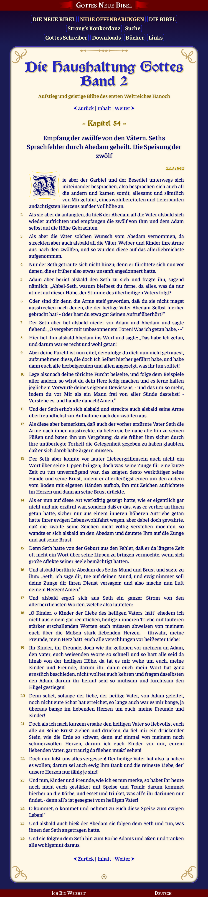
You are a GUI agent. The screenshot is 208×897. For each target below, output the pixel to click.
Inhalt (104, 108)
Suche (132, 27)
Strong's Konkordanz (94, 27)
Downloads (106, 37)
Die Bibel (162, 18)
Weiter (125, 108)
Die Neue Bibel (54, 18)
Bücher (135, 37)
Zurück (83, 108)
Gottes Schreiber (66, 37)
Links (156, 37)
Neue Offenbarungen (112, 18)
